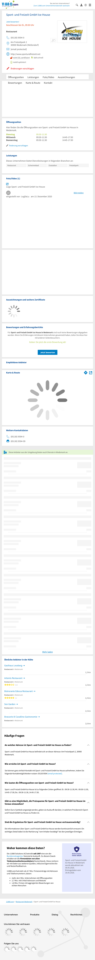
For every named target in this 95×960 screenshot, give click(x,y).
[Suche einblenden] (78, 5)
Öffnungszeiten (16, 77)
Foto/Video (48, 77)
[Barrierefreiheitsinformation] (86, 5)
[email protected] (55, 773)
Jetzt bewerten (47, 352)
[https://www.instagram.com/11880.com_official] (13, 949)
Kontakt (48, 82)
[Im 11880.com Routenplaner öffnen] (86, 372)
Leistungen (33, 77)
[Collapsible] (88, 745)
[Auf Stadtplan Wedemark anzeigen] (90, 372)
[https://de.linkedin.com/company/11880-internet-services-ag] (26, 949)
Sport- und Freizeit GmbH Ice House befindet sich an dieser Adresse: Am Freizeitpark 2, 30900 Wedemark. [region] (43, 753)
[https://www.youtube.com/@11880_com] (33, 949)
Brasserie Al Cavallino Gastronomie (20, 716)
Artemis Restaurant (13, 678)
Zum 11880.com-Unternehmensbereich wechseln (52, 5)
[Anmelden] (82, 5)
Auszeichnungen (66, 77)
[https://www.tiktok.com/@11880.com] (20, 949)
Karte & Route (33, 82)
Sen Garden (9, 704)
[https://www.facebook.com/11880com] (6, 949)
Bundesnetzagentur (15, 856)
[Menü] (91, 5)
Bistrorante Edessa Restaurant (18, 691)
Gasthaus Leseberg (13, 665)
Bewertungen (15, 82)
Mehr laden (47, 651)
